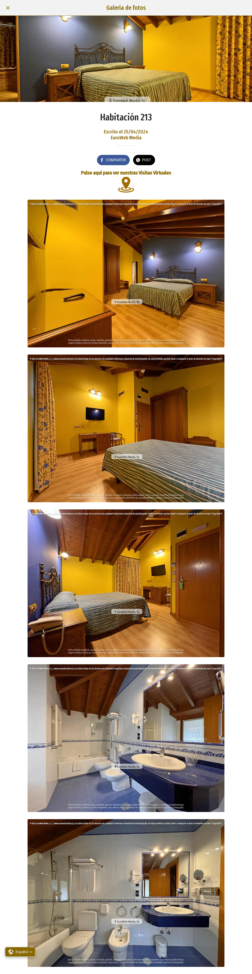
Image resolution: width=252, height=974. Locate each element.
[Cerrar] (8, 8)
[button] (20, 952)
